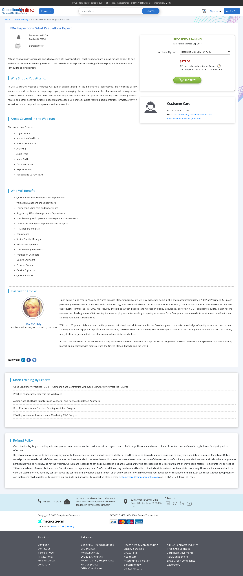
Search (151, 11)
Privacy (70, 526)
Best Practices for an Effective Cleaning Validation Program (44, 408)
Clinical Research (133, 568)
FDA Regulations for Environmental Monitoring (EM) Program (45, 414)
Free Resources (47, 560)
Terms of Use (46, 552)
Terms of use (57, 526)
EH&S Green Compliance (181, 560)
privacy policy (139, 3)
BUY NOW (187, 80)
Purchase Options (167, 52)
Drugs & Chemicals (92, 556)
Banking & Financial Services (97, 544)
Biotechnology (132, 564)
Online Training (21, 19)
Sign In (215, 11)
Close (168, 3)
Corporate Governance (180, 552)
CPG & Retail (131, 552)
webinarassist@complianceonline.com (95, 501)
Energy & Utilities (134, 548)
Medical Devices (90, 552)
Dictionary (44, 564)
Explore (46, 11)
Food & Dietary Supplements (97, 560)
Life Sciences (88, 548)
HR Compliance (89, 564)
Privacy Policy (45, 556)
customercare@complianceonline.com (193, 114)
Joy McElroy (44, 35)
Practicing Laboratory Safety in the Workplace (37, 393)
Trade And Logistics (178, 548)
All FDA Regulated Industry (182, 545)
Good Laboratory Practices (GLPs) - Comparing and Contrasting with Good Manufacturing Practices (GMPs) (70, 386)
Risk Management (177, 556)
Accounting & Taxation (137, 560)
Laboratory (173, 564)
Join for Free (232, 11)
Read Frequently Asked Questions (184, 118)
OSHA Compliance (91, 568)
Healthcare (130, 556)
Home (7, 19)
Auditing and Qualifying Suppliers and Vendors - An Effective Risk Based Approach (56, 400)
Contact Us (44, 548)
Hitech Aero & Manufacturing (141, 545)
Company (43, 544)
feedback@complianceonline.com (93, 504)
